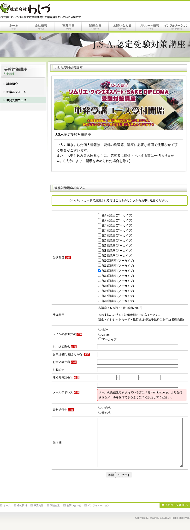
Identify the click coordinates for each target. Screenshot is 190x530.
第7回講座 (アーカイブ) (115, 245)
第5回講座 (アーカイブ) (115, 235)
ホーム (13, 27)
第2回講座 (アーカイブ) (115, 220)
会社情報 (40, 27)
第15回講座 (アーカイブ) (116, 286)
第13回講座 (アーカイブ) (116, 275)
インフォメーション (176, 27)
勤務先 (104, 413)
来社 (103, 329)
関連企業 (95, 27)
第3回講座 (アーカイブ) (115, 225)
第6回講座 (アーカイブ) (115, 240)
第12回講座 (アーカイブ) (116, 270)
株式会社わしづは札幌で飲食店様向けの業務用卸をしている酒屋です (41, 11)
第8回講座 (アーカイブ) (115, 250)
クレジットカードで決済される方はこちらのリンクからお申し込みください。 (119, 200)
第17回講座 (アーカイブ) (116, 296)
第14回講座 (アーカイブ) (116, 281)
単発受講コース (23, 100)
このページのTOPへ (175, 505)
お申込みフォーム (23, 91)
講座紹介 (23, 83)
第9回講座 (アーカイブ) (115, 255)
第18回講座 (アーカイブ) (116, 301)
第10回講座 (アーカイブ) (116, 260)
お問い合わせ (122, 27)
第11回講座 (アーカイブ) (116, 265)
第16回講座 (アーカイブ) (116, 291)
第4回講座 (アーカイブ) (115, 230)
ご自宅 (104, 408)
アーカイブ (107, 339)
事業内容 (68, 27)
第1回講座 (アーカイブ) (115, 215)
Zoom (104, 335)
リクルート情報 (149, 27)
